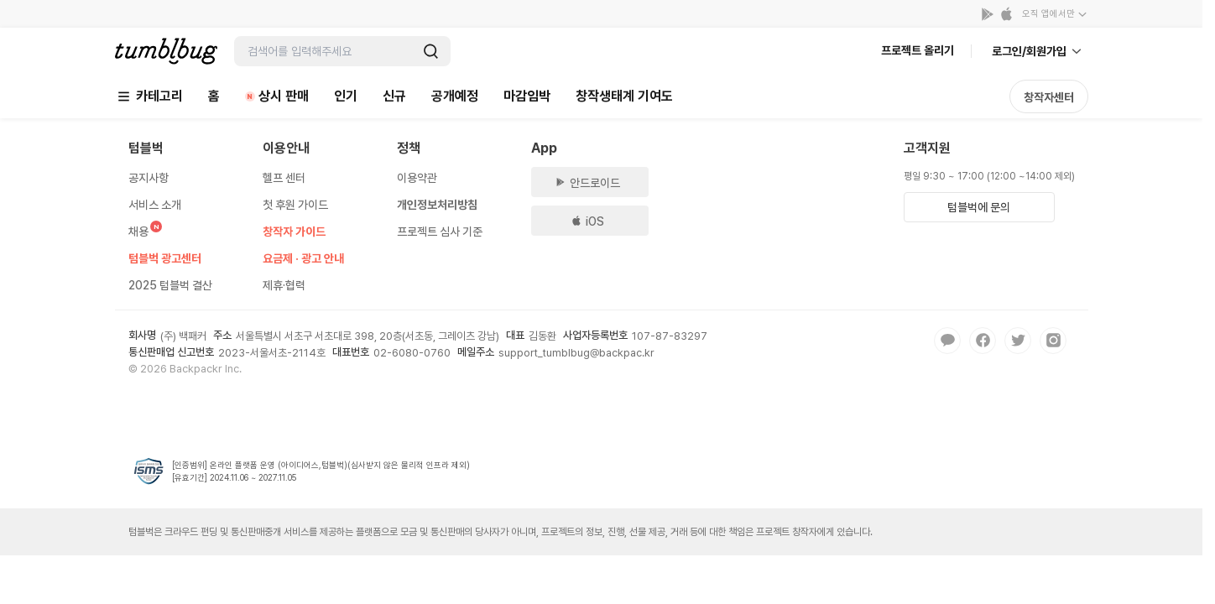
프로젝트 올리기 (917, 50)
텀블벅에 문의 (978, 207)
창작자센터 (1049, 97)
